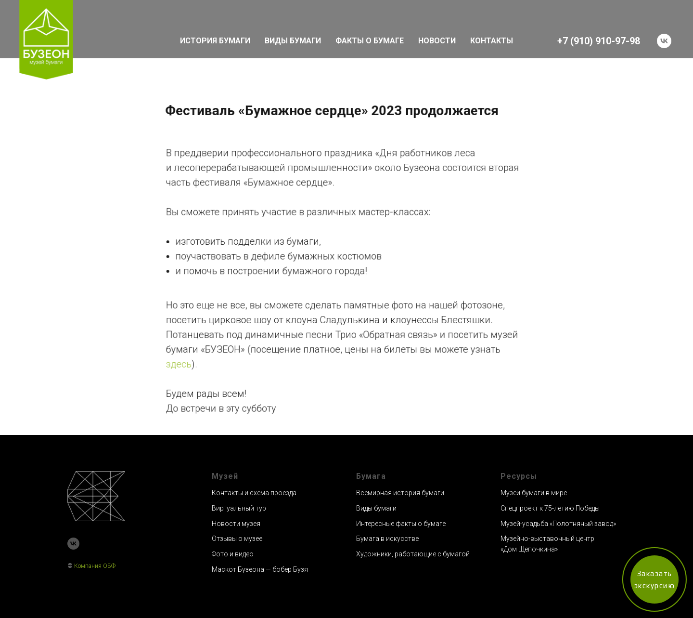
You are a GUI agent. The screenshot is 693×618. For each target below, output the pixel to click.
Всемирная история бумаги (400, 493)
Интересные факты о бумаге (401, 523)
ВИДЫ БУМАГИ (293, 40)
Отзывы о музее (237, 538)
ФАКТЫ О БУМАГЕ (369, 40)
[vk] (664, 41)
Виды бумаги (376, 508)
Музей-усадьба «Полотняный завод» (558, 523)
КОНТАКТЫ (491, 40)
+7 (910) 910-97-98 (598, 41)
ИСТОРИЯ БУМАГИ (215, 40)
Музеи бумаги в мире (533, 493)
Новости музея (236, 523)
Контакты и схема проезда (254, 493)
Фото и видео (233, 554)
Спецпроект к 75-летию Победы (550, 508)
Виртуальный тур (239, 508)
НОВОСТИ (437, 40)
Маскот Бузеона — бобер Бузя (260, 569)
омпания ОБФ (97, 566)
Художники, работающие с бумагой (413, 554)
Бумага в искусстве (387, 538)
